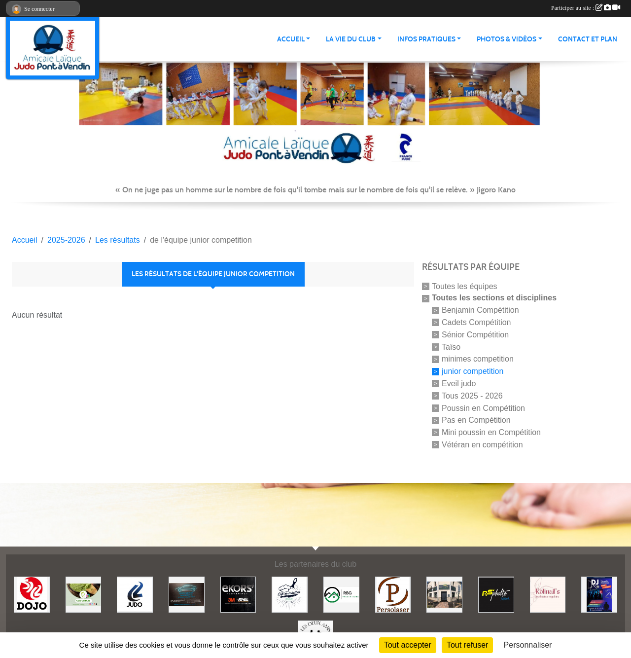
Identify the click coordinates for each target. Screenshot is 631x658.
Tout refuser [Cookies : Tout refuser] (467, 645)
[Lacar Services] (187, 594)
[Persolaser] (393, 594)
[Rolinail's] (548, 594)
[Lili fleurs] (444, 594)
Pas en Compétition (476, 420)
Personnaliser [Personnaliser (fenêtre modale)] (528, 645)
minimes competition (478, 359)
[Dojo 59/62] (32, 594)
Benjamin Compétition (480, 310)
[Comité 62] (135, 594)
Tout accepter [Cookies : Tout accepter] (407, 645)
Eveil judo (459, 383)
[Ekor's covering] (238, 594)
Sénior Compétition (475, 334)
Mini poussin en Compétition (491, 432)
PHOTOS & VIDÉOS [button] (506, 39)
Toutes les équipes (464, 286)
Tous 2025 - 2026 (472, 396)
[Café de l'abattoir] (290, 594)
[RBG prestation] (341, 594)
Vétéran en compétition (482, 444)
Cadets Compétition (476, 322)
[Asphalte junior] (496, 594)
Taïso (451, 346)
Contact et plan (587, 39)
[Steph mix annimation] (599, 594)
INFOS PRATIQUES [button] (426, 39)
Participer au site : (585, 7)
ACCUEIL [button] (291, 39)
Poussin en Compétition (483, 407)
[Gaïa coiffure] (84, 594)
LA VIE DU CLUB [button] (351, 39)
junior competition (472, 371)
